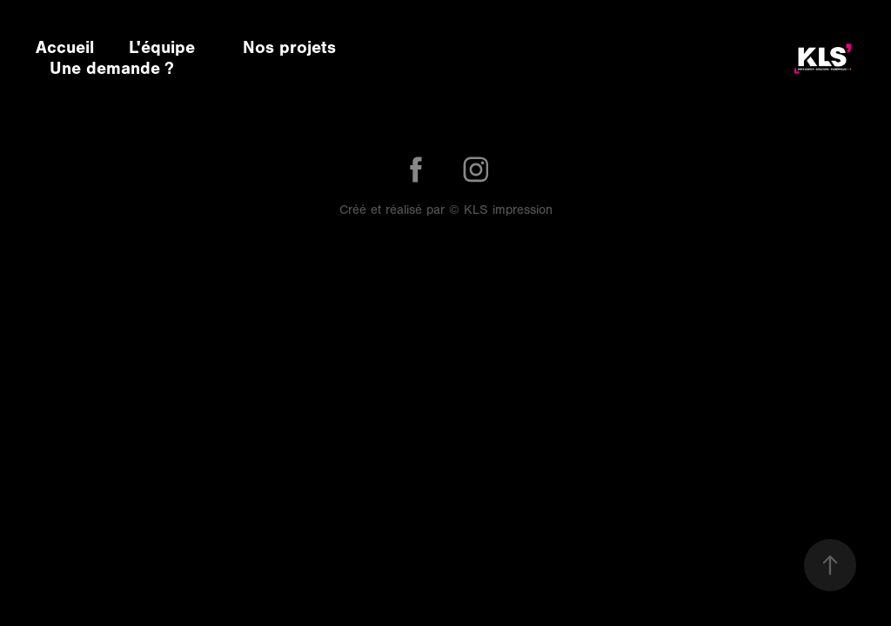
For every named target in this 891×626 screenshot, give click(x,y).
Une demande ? (112, 68)
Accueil (65, 47)
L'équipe (162, 47)
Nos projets (289, 47)
